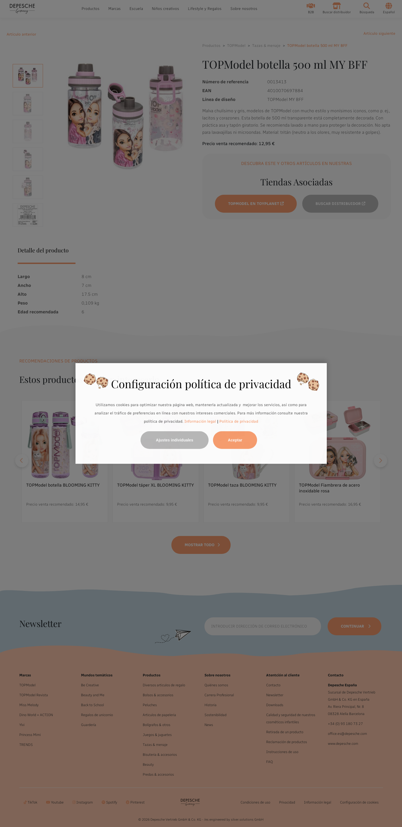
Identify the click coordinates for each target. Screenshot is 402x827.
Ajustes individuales (174, 440)
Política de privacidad (238, 421)
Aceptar (235, 440)
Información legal (199, 421)
